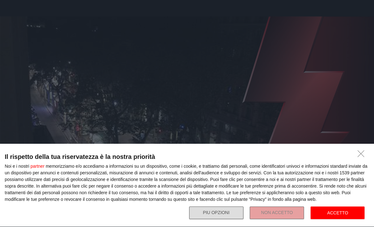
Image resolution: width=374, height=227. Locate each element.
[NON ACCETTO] (363, 155)
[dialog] (187, 185)
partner (37, 166)
